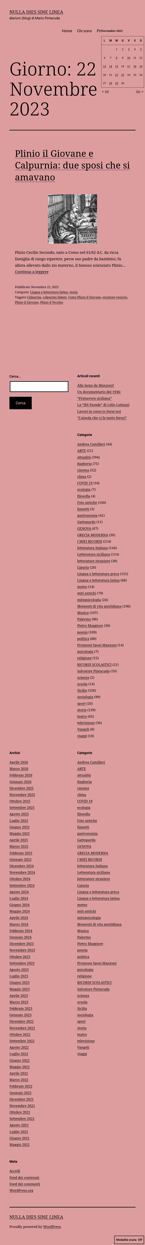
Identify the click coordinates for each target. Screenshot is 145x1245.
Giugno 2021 (19, 1138)
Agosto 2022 (19, 1047)
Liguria (83, 567)
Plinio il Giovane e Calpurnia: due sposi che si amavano (72, 165)
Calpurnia (34, 297)
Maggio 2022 (19, 1067)
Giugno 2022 (19, 1060)
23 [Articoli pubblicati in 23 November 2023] (122, 74)
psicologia (85, 651)
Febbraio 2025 (20, 853)
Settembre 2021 (22, 1118)
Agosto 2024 (19, 892)
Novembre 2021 (22, 1105)
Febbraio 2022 (20, 1086)
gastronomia (87, 515)
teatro (82, 716)
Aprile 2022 (18, 1073)
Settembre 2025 (22, 807)
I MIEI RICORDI (89, 541)
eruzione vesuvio (115, 297)
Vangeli (83, 729)
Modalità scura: (129, 1240)
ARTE (81, 450)
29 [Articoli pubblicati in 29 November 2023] (116, 83)
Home (67, 31)
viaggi (82, 736)
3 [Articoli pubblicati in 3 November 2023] (129, 49)
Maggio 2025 (19, 833)
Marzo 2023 (18, 1002)
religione (84, 658)
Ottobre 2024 (19, 879)
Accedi (14, 1171)
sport (81, 703)
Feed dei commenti (24, 1184)
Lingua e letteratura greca (98, 574)
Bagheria (84, 463)
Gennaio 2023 (20, 1015)
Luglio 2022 (18, 1053)
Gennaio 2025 (20, 859)
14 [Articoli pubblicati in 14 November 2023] (110, 66)
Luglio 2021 (18, 1131)
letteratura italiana (92, 548)
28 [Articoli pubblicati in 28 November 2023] (110, 83)
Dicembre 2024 (21, 866)
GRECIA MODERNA (92, 535)
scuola (82, 684)
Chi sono (84, 31)
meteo (82, 586)
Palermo (84, 619)
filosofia (83, 496)
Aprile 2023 (18, 995)
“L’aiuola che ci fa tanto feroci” (102, 418)
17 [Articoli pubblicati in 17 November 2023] (128, 66)
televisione (86, 723)
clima (81, 476)
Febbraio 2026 (20, 775)
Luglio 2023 (18, 976)
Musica (83, 612)
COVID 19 (85, 483)
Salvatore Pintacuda (93, 671)
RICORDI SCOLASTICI (94, 664)
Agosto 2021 (19, 1125)
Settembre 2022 (22, 1041)
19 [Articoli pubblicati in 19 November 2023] (140, 66)
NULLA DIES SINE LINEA (36, 12)
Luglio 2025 (18, 820)
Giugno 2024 (19, 904)
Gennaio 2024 (20, 937)
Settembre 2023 (22, 963)
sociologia (85, 697)
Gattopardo (86, 522)
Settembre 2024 (22, 885)
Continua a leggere (32, 271)
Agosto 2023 (19, 969)
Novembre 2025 (22, 794)
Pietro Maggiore (90, 625)
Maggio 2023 (19, 989)
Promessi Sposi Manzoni (96, 645)
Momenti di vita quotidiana (99, 606)
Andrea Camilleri (91, 444)
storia (73, 292)
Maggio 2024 (19, 911)
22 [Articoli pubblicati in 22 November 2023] (116, 74)
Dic (140, 91)
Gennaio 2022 (20, 1093)
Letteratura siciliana (93, 554)
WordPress (52, 1226)
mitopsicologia (89, 599)
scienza (83, 677)
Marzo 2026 (18, 768)
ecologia (83, 489)
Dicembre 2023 (21, 943)
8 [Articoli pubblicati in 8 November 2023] (116, 57)
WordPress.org (21, 1190)
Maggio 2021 (19, 1144)
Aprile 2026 (18, 762)
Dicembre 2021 (21, 1099)
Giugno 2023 (19, 982)
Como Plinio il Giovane (84, 297)
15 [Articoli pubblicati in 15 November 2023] (116, 66)
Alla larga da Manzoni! (95, 385)
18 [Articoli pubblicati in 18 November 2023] (134, 66)
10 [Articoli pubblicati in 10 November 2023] (128, 57)
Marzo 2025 (18, 846)
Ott (105, 91)
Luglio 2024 (18, 898)
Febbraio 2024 (20, 930)
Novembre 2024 (22, 872)
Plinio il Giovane (27, 302)
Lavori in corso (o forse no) (99, 411)
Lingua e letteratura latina (49, 292)
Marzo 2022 (18, 1079)
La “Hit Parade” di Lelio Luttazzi (103, 404)
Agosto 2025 (19, 814)
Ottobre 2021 (19, 1112)
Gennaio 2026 (20, 781)
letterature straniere (93, 561)
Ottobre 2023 (19, 956)
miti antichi (86, 593)
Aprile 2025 (18, 840)
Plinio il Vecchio (51, 302)
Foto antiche (87, 502)
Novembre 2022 (22, 1028)
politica (83, 638)
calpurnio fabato (55, 297)
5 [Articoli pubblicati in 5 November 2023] (141, 49)
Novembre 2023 (22, 950)
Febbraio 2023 (20, 1008)
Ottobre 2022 (19, 1034)
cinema (83, 470)
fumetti (83, 509)
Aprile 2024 (18, 917)
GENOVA (84, 528)
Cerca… (15, 376)
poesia (82, 632)
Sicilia (82, 690)
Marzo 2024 (18, 924)
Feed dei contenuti (24, 1177)
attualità (84, 457)
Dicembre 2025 (21, 788)
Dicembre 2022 (21, 1021)
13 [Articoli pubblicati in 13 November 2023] (104, 66)
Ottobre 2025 (19, 801)
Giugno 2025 (19, 827)
